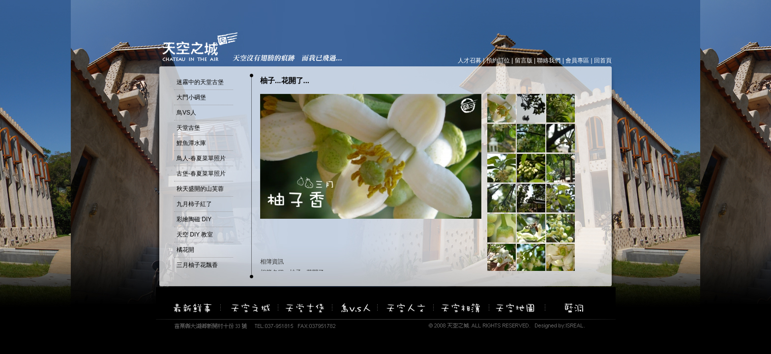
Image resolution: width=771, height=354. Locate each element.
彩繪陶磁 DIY (194, 219)
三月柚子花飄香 (197, 265)
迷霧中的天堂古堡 (200, 82)
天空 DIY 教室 (195, 234)
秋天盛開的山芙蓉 (200, 188)
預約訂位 (498, 60)
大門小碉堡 (191, 97)
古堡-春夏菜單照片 (201, 173)
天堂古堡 (188, 127)
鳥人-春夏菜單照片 (201, 158)
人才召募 (469, 60)
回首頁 (603, 60)
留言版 (524, 60)
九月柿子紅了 (194, 204)
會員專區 (577, 60)
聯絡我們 (549, 60)
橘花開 (185, 249)
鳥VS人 (186, 112)
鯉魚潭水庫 (191, 143)
